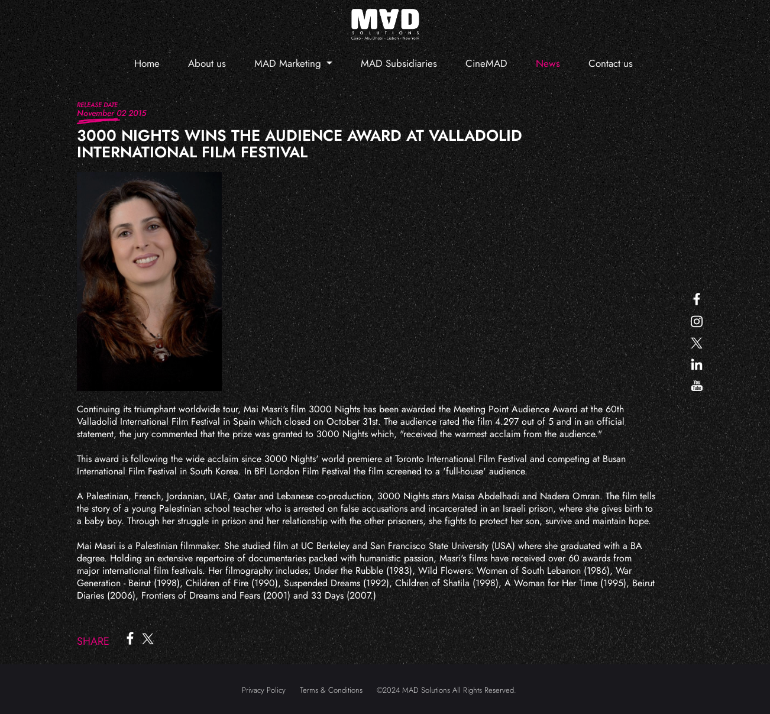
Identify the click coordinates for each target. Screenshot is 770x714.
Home (147, 63)
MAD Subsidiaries (399, 63)
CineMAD (486, 63)
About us (207, 63)
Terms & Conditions (331, 690)
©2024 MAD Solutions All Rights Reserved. (446, 690)
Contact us (610, 63)
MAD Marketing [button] (289, 63)
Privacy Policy (264, 690)
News (548, 63)
